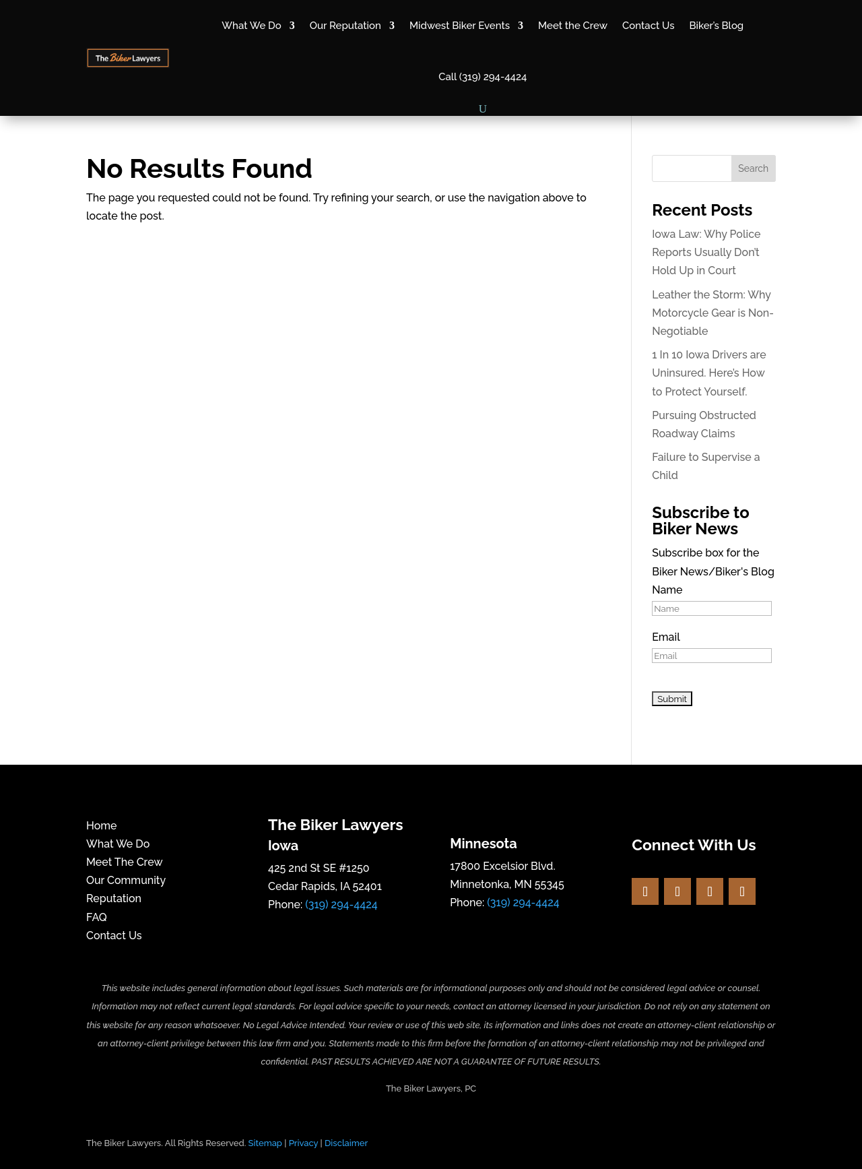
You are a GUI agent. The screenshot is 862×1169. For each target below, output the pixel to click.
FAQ (96, 917)
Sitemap (265, 1143)
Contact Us (648, 26)
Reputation (113, 898)
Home (101, 825)
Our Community (126, 880)
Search (753, 168)
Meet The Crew (124, 862)
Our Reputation (345, 26)
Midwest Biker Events (459, 26)
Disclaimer (346, 1143)
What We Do (251, 26)
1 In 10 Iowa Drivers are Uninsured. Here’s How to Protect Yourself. (709, 373)
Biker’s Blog (716, 26)
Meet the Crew (572, 26)
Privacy (304, 1143)
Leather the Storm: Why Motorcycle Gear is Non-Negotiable (713, 313)
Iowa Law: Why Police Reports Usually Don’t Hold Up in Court (706, 252)
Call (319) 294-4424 (482, 77)
